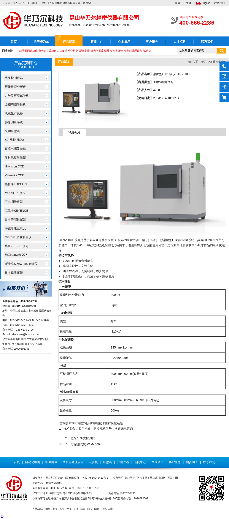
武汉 (83, 508)
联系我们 (219, 3)
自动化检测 (71, 50)
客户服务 (152, 41)
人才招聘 (179, 41)
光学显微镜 (12, 131)
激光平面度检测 (100, 50)
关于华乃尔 (41, 41)
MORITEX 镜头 (15, 193)
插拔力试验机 (54, 482)
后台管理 (118, 477)
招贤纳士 (192, 462)
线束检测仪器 (14, 78)
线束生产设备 (14, 113)
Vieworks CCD (14, 175)
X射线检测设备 (15, 140)
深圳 (48, 508)
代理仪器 (123, 462)
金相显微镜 (116, 50)
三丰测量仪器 (14, 201)
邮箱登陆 (130, 477)
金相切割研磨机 (15, 104)
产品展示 (69, 41)
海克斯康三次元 (15, 228)
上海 (54, 508)
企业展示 (124, 41)
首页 (14, 41)
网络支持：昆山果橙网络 (151, 477)
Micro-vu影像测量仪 (18, 237)
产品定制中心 (26, 63)
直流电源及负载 (15, 148)
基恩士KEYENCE (16, 210)
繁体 (188, 3)
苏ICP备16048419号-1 (95, 477)
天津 (69, 508)
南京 (96, 508)
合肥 (104, 508)
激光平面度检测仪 (83, 438)
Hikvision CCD (14, 166)
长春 (62, 508)
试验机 (147, 50)
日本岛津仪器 (14, 272)
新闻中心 (97, 41)
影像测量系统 (14, 122)
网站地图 (172, 477)
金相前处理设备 (133, 50)
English (206, 3)
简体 (177, 3)
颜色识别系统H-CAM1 (51, 50)
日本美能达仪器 (15, 219)
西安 (89, 508)
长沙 (75, 508)
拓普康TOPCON (16, 184)
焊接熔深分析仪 (15, 86)
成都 (110, 508)
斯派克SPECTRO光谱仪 (21, 263)
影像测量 (84, 50)
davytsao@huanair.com (26, 334)
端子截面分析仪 (28, 50)
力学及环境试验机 (17, 95)
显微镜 (107, 462)
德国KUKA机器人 (16, 255)
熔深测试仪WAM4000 (85, 444)
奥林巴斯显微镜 (15, 157)
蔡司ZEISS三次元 (17, 246)
